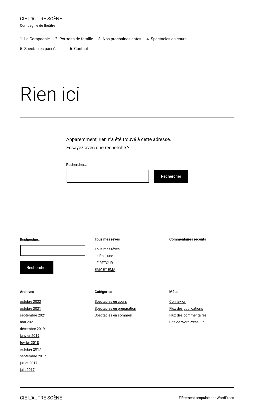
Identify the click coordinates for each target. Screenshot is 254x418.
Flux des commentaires (188, 315)
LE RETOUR (104, 263)
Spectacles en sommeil (113, 315)
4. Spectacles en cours (167, 38)
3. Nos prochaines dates (119, 38)
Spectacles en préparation (115, 308)
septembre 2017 (33, 356)
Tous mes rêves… (108, 249)
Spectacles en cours (111, 301)
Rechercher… (76, 165)
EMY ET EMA (105, 269)
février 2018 (29, 342)
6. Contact (79, 48)
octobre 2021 (30, 308)
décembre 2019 (32, 329)
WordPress (225, 398)
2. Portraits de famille (74, 38)
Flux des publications (186, 308)
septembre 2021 (33, 315)
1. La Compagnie (35, 38)
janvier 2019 (29, 335)
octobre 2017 (30, 349)
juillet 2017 (28, 363)
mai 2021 (27, 322)
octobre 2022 (30, 301)
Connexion (177, 301)
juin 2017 (27, 370)
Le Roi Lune (104, 256)
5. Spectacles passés (38, 48)
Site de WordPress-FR (186, 322)
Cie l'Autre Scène (41, 19)
